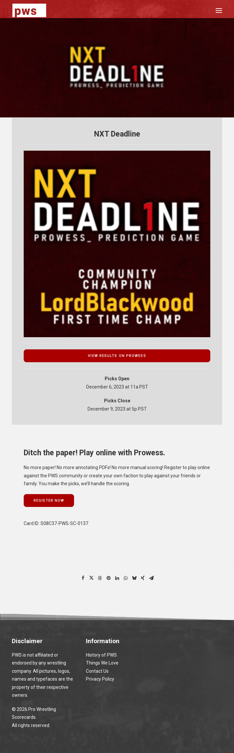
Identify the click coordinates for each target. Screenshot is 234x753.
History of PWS (101, 655)
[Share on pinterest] (109, 578)
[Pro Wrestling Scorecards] (29, 10)
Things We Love (102, 662)
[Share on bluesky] (134, 578)
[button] (219, 10)
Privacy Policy (100, 679)
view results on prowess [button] (117, 356)
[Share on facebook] (83, 578)
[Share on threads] (100, 578)
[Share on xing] (143, 578)
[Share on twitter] (91, 578)
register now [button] (49, 500)
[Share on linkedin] (117, 578)
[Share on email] (151, 578)
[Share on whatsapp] (126, 578)
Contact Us (97, 671)
